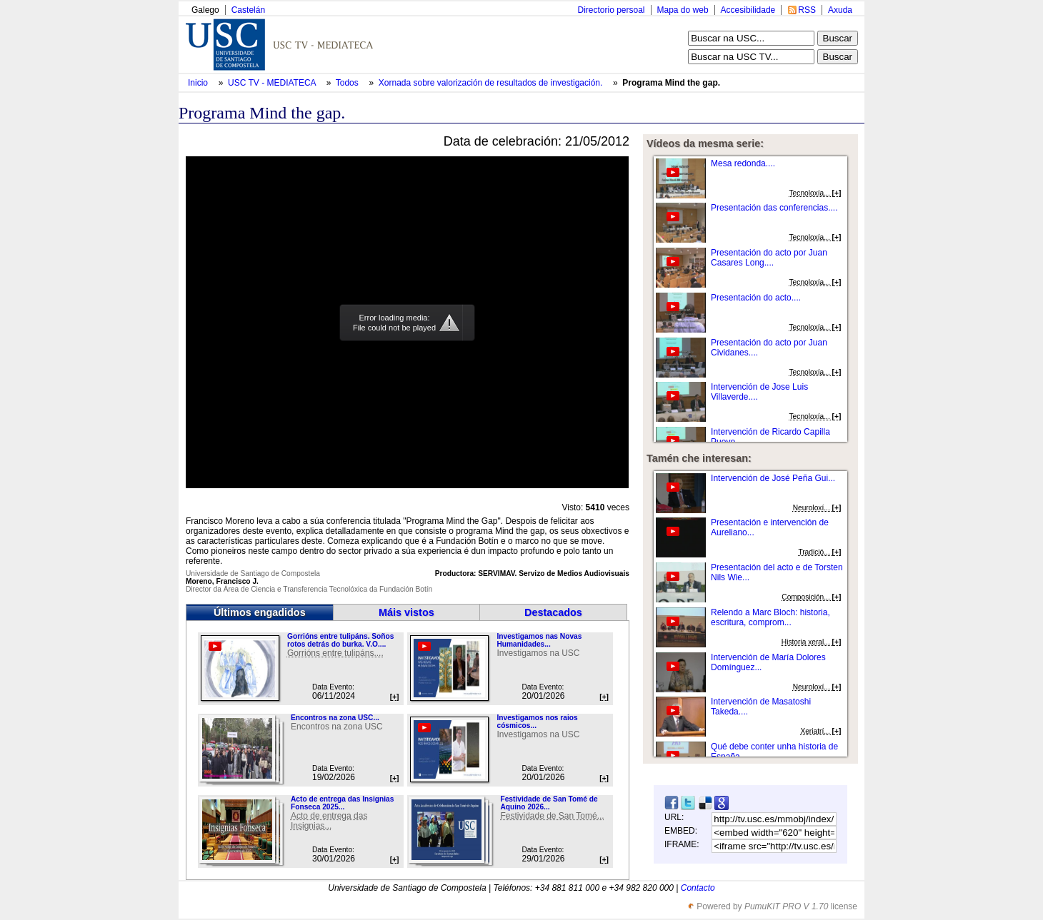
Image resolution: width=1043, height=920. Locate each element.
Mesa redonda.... (743, 163)
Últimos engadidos (260, 612)
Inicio (199, 83)
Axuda (840, 10)
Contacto (698, 888)
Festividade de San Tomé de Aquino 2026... (548, 803)
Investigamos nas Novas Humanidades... (539, 640)
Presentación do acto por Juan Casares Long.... (769, 258)
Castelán (248, 10)
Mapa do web (683, 10)
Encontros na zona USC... (335, 718)
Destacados (553, 612)
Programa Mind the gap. (671, 83)
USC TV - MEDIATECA (273, 83)
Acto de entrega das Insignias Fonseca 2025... (342, 803)
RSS (807, 10)
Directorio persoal (610, 10)
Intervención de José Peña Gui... (773, 478)
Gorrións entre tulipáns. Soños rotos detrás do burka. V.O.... (340, 640)
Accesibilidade (748, 10)
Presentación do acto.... (756, 298)
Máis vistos (406, 612)
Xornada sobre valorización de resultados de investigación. (492, 83)
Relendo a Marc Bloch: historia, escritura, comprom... (770, 617)
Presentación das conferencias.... (774, 208)
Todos (348, 83)
